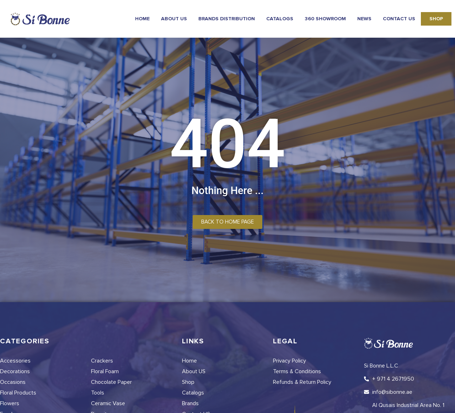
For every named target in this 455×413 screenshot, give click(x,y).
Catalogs (279, 19)
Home (142, 19)
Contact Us (399, 19)
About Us (174, 19)
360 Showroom (325, 19)
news (364, 19)
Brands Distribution (226, 19)
